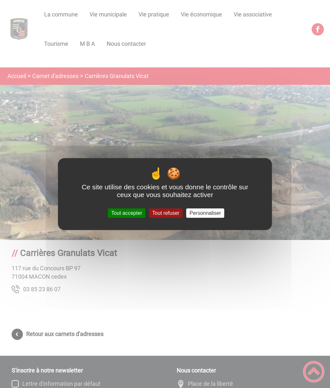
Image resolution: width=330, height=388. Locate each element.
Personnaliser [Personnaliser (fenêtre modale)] (205, 213)
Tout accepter (126, 213)
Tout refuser (165, 213)
